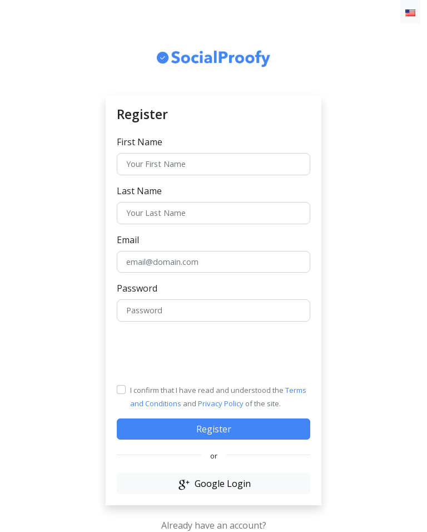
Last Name (139, 191)
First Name (139, 142)
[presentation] (201, 352)
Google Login (214, 483)
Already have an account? (213, 525)
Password (137, 288)
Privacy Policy (221, 403)
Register (213, 429)
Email (128, 240)
